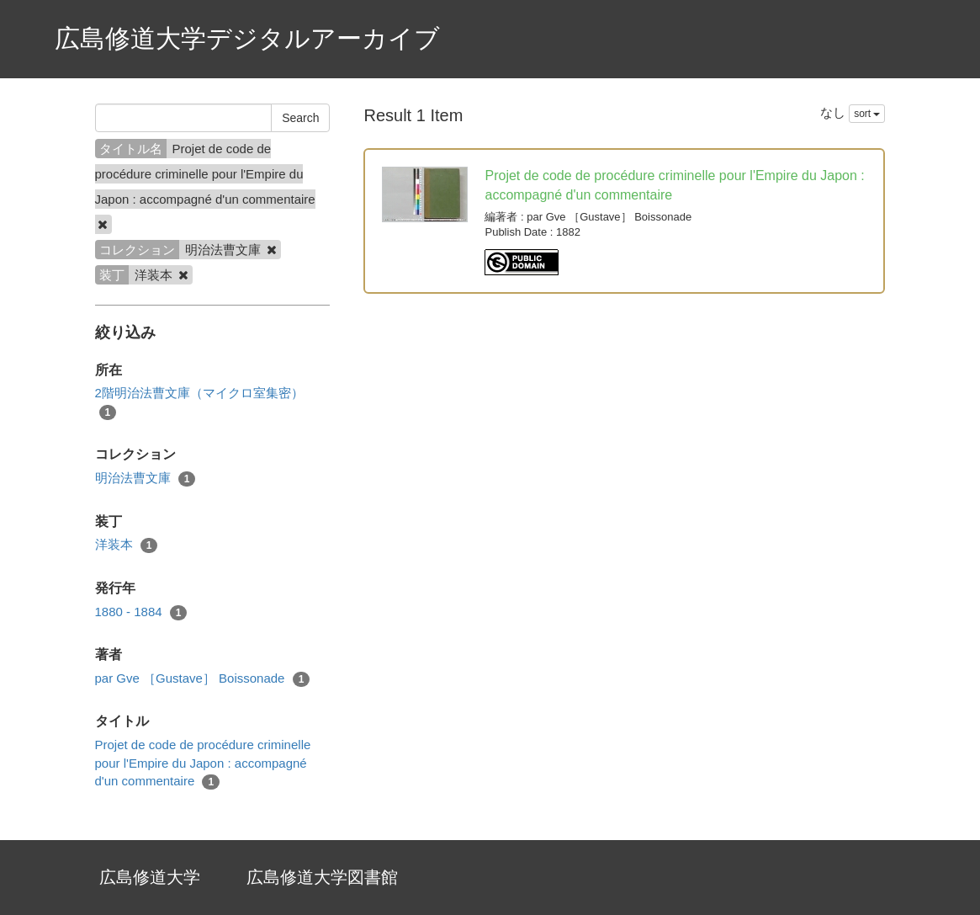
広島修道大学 (149, 877)
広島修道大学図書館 (322, 877)
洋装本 (126, 545)
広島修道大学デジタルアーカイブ (247, 38)
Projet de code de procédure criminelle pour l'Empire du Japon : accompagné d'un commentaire (203, 763)
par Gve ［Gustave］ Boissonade (202, 679)
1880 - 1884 (141, 612)
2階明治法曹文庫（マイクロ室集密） (199, 402)
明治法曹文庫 (145, 479)
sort (867, 114)
